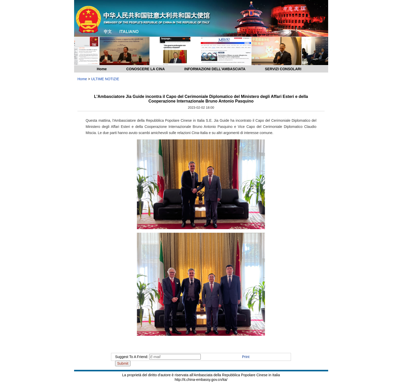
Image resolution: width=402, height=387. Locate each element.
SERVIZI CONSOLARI (283, 69)
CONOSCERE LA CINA (145, 69)
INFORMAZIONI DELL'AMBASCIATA (214, 69)
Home (102, 69)
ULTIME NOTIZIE (105, 79)
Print (245, 357)
